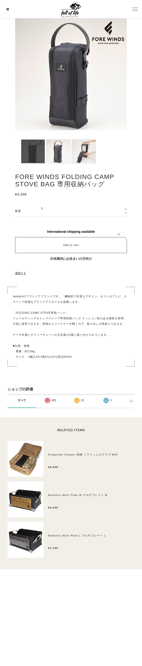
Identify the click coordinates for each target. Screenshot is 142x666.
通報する (20, 273)
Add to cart (71, 245)
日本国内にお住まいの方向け (71, 258)
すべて (22, 400)
